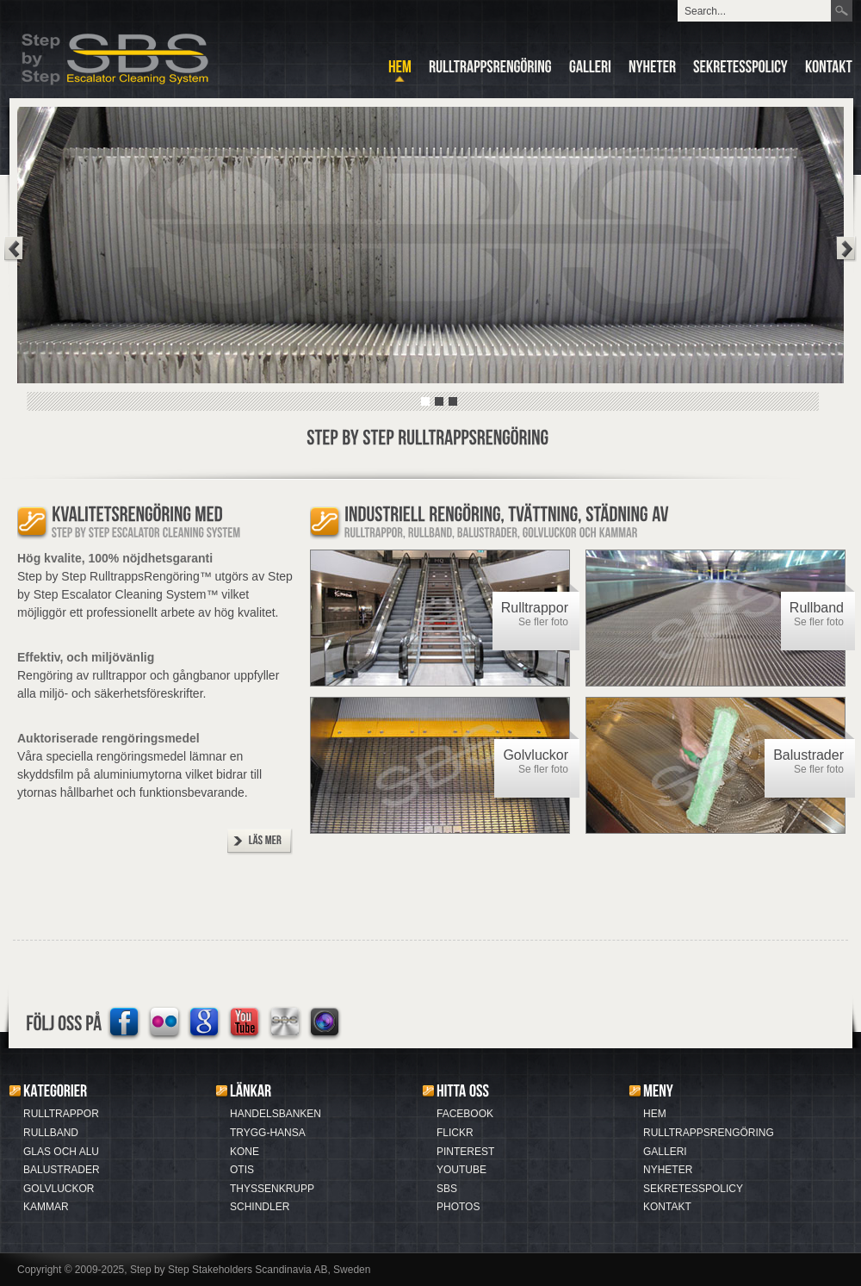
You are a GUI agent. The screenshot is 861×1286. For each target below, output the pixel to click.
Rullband (817, 607)
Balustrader (808, 755)
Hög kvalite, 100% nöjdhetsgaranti (115, 558)
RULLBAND (50, 1133)
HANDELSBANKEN (275, 1114)
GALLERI (665, 1152)
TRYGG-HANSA (268, 1133)
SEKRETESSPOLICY (693, 1189)
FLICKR (455, 1133)
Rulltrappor (534, 607)
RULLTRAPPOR (61, 1114)
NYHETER (667, 1170)
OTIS (242, 1170)
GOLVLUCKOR (58, 1189)
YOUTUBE (461, 1170)
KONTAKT (667, 1207)
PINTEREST (465, 1152)
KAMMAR (46, 1207)
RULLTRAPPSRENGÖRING (708, 1133)
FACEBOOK (465, 1114)
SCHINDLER (259, 1207)
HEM (654, 1114)
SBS (447, 1189)
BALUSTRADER (61, 1170)
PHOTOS (458, 1207)
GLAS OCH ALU (61, 1152)
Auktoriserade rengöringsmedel (108, 738)
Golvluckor (535, 755)
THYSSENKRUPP (272, 1189)
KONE (244, 1152)
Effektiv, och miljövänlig (85, 657)
